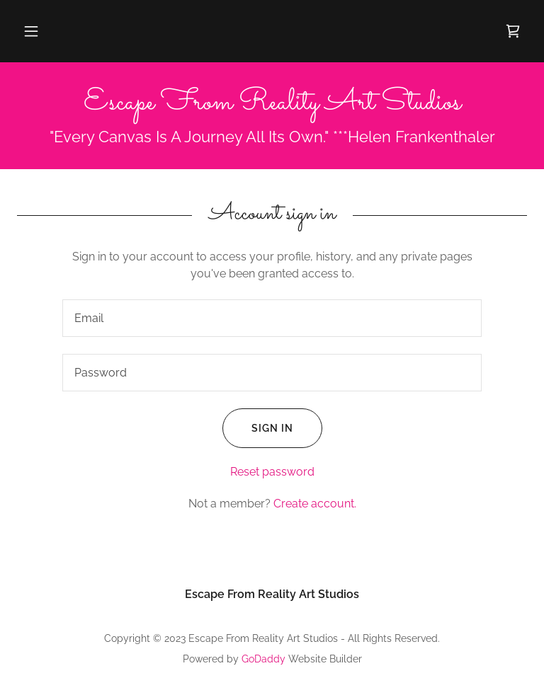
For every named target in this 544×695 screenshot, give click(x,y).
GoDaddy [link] (263, 659)
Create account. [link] (314, 503)
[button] (31, 31)
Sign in (257, 428)
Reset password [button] (272, 471)
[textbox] (272, 318)
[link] (513, 31)
